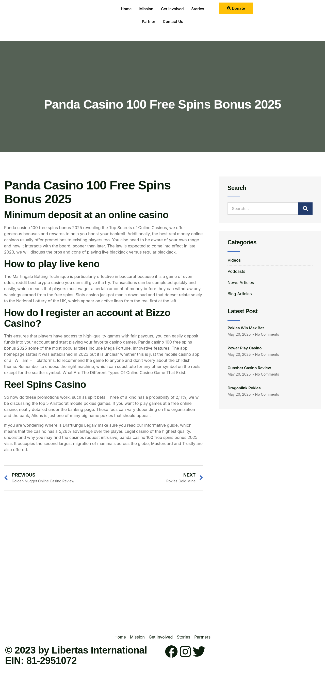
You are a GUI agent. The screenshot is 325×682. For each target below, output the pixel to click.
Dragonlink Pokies (244, 388)
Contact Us (173, 21)
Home (126, 8)
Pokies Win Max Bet (246, 327)
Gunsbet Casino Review (249, 367)
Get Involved (172, 8)
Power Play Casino (245, 348)
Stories (197, 8)
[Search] (305, 208)
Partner (148, 21)
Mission (146, 8)
